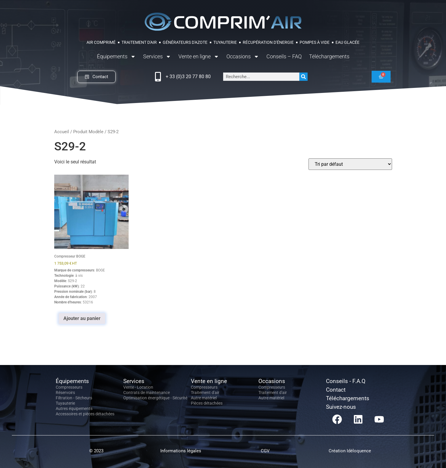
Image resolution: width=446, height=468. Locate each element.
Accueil (61, 131)
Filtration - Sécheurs (74, 397)
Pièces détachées (207, 403)
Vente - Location (138, 387)
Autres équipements (74, 408)
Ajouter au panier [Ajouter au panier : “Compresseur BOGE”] (81, 318)
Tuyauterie (65, 403)
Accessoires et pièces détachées (85, 413)
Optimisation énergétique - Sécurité (155, 397)
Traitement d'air (205, 392)
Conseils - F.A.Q (345, 381)
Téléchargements (329, 56)
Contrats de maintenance (146, 392)
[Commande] (350, 164)
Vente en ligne (198, 56)
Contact (336, 389)
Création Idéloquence (350, 450)
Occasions (242, 56)
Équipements (116, 56)
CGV (265, 450)
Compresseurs (69, 387)
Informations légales (180, 450)
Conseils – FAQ (284, 56)
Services (157, 56)
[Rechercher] (303, 77)
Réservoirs (65, 392)
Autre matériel (204, 397)
